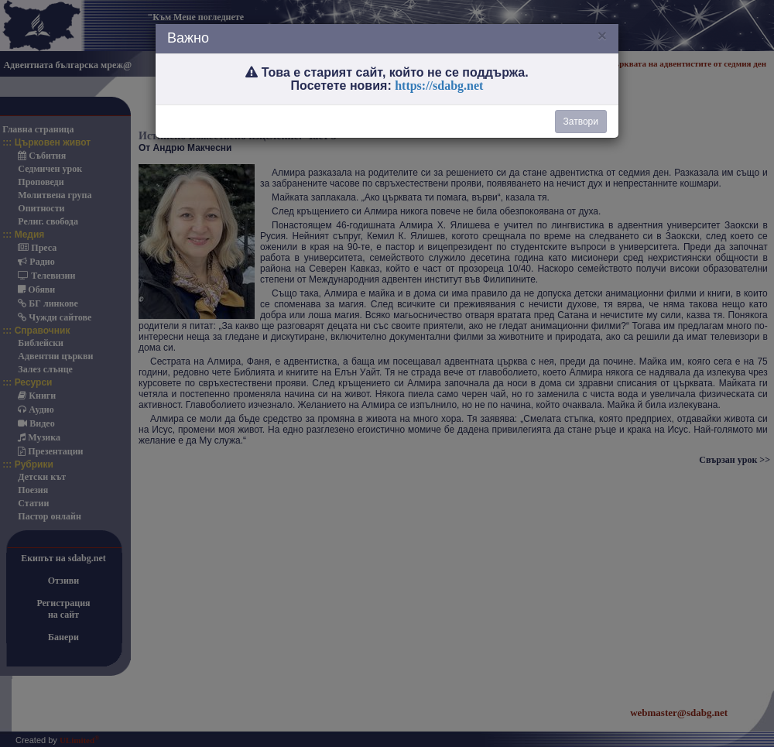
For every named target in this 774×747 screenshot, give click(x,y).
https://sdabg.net (439, 85)
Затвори (580, 121)
